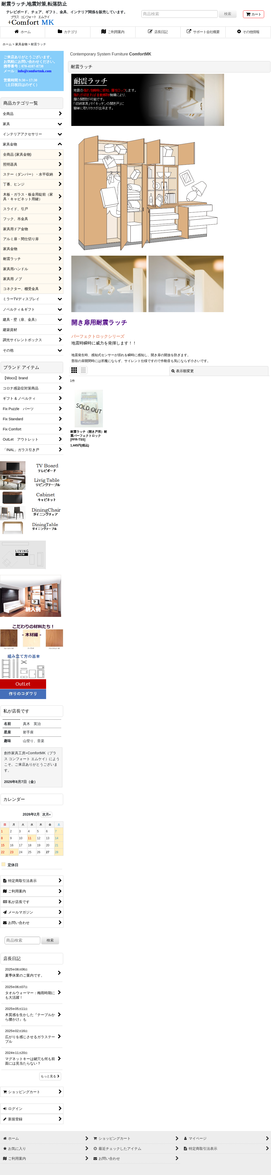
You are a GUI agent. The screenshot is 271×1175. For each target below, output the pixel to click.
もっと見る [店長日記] (50, 1076)
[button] (248, 32)
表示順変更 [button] (182, 371)
